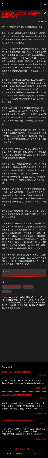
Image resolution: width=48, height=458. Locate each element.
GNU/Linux (28, 287)
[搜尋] (45, 4)
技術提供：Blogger (24, 449)
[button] (45, 13)
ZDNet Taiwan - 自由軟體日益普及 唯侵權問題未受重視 (24, 274)
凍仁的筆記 (15, 3)
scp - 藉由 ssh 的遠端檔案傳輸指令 (17, 395)
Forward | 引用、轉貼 (12, 287)
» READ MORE (40, 388)
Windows (7, 291)
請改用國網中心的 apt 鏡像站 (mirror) (18, 420)
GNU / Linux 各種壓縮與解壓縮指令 (17, 372)
